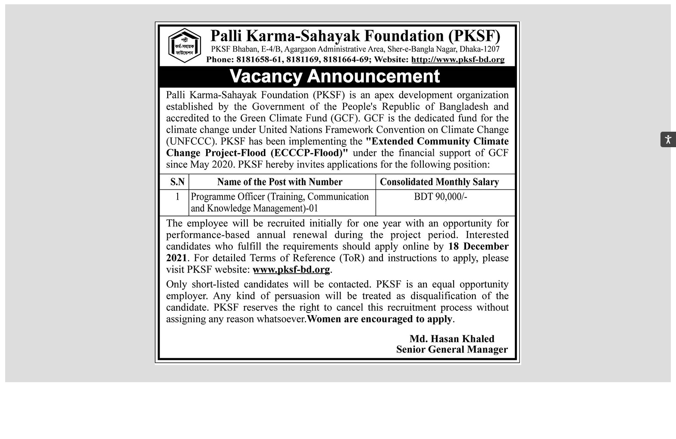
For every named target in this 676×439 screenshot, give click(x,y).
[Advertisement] (338, 416)
